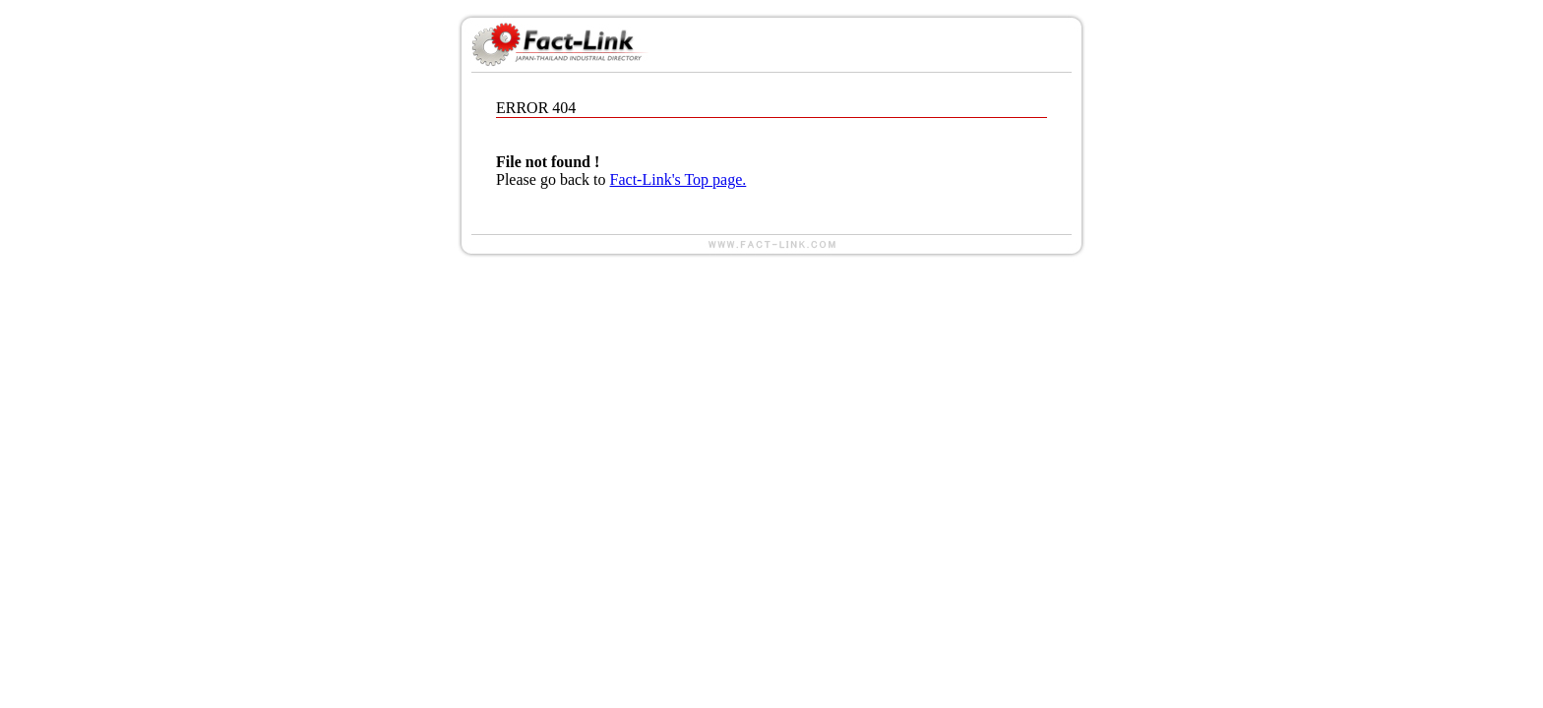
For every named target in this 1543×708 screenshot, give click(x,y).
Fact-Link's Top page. (678, 179)
